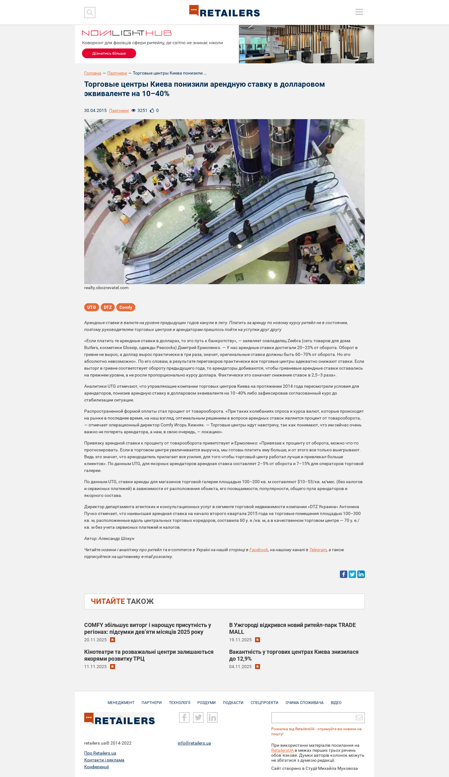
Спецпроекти (264, 699)
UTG (91, 307)
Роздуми (206, 699)
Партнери (117, 72)
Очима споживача (305, 699)
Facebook (258, 549)
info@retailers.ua (194, 743)
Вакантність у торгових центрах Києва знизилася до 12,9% (294, 655)
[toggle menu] (359, 12)
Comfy (125, 307)
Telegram (318, 549)
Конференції (96, 766)
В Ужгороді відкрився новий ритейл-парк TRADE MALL (292, 628)
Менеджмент (121, 699)
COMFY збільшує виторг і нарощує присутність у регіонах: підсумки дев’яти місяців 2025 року (147, 628)
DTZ (108, 307)
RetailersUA (282, 750)
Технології (179, 699)
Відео (336, 699)
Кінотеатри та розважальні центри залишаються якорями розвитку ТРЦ (149, 655)
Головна (92, 72)
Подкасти (233, 699)
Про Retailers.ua (100, 752)
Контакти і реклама (104, 759)
